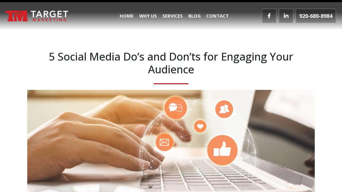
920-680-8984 (315, 15)
